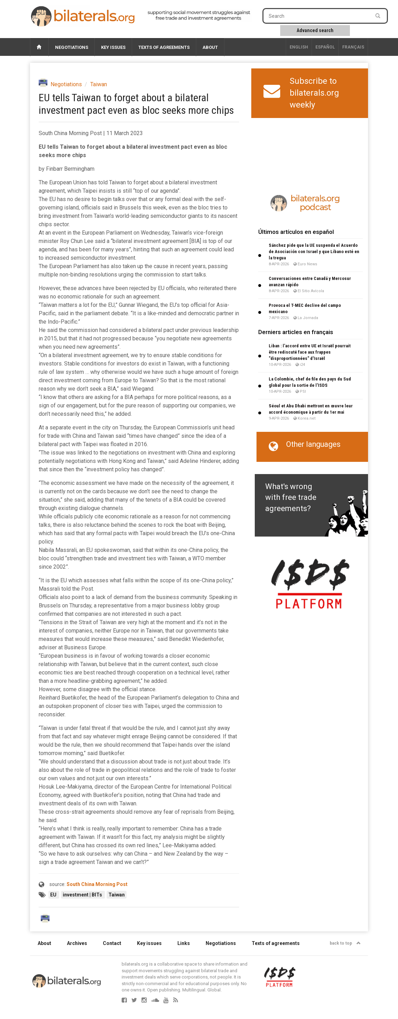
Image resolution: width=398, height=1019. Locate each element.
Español (325, 47)
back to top (345, 943)
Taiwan (98, 84)
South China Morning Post (97, 884)
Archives (77, 943)
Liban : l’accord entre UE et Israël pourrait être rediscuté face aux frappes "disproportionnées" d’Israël (310, 352)
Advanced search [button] (315, 30)
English (299, 47)
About (210, 47)
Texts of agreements (164, 47)
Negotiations (71, 47)
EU (54, 895)
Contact (112, 943)
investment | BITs (83, 895)
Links (183, 943)
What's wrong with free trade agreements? (290, 497)
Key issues (113, 47)
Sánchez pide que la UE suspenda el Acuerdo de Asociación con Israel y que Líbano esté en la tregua (314, 251)
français (353, 47)
